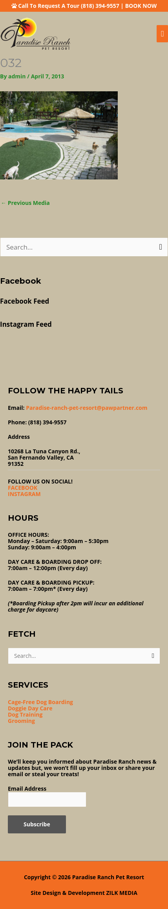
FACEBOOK (22, 487)
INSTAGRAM (24, 494)
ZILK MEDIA (121, 892)
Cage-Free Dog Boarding (40, 702)
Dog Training (25, 714)
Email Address (27, 788)
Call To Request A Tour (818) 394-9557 (68, 5)
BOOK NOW (141, 5)
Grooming (21, 720)
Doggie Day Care (30, 708)
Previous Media (25, 202)
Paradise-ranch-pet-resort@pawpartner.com (86, 407)
